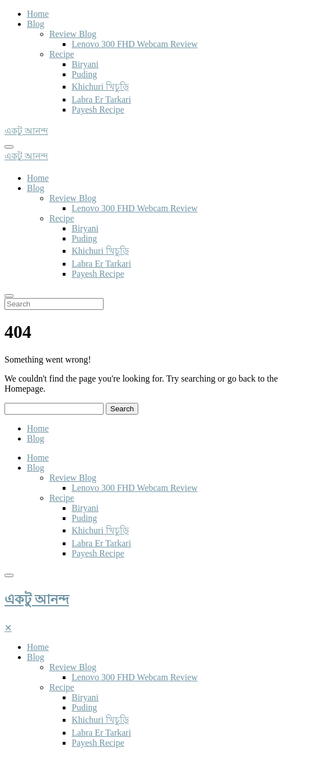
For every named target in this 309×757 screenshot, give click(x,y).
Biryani (85, 64)
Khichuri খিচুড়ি (100, 86)
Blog (35, 24)
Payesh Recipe (98, 109)
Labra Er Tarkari (101, 99)
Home (38, 13)
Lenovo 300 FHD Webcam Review (135, 44)
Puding (84, 74)
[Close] (8, 628)
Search (122, 409)
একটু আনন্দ (36, 599)
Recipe (61, 54)
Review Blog (72, 34)
